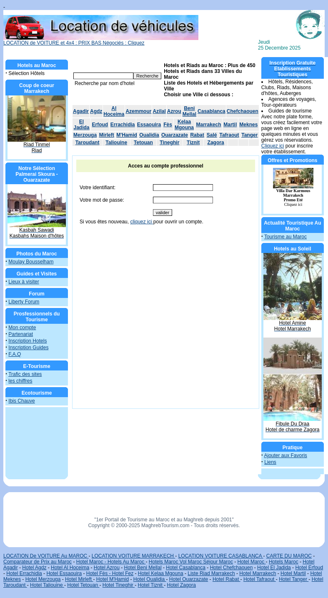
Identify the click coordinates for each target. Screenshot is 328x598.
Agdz (96, 111)
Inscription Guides (28, 347)
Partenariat (20, 334)
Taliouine (116, 142)
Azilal (159, 111)
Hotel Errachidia (24, 573)
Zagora (216, 142)
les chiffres (20, 381)
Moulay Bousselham (30, 262)
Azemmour (138, 111)
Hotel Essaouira (64, 573)
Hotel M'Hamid (112, 579)
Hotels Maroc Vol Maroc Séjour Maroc (191, 562)
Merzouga (85, 135)
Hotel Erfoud (309, 567)
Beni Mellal (189, 111)
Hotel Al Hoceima (70, 567)
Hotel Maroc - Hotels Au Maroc (111, 562)
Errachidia (122, 125)
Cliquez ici (272, 146)
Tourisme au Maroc (285, 237)
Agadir (81, 111)
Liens (270, 462)
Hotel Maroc (252, 562)
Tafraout (229, 135)
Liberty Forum (23, 302)
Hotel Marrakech (257, 573)
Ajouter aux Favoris (285, 455)
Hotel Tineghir (119, 585)
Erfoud (100, 125)
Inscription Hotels (27, 341)
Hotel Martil (293, 573)
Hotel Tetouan (83, 585)
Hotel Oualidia (149, 579)
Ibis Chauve (21, 401)
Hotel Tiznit (151, 585)
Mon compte (22, 327)
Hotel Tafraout (259, 579)
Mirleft (106, 135)
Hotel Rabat (226, 579)
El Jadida (82, 124)
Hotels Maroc (283, 562)
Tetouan (143, 142)
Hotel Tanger (293, 579)
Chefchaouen (242, 111)
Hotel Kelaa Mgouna (160, 573)
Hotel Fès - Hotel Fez (109, 573)
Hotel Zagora (181, 585)
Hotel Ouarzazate (188, 579)
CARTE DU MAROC (289, 556)
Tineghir (169, 142)
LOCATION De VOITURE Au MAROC (45, 556)
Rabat (197, 135)
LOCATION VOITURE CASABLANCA (220, 556)
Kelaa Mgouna (184, 124)
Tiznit (193, 142)
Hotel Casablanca (185, 567)
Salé (212, 135)
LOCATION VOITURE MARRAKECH (133, 556)
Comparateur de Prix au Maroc (37, 562)
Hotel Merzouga (43, 579)
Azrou (174, 111)
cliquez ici (141, 222)
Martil (230, 125)
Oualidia (149, 135)
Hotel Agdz (34, 567)
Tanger (249, 135)
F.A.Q (14, 354)
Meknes (248, 125)
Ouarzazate (174, 135)
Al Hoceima (113, 111)
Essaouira (149, 125)
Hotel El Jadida (274, 567)
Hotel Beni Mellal (143, 567)
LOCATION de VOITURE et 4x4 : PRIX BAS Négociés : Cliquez (100, 40)
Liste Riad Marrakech (211, 573)
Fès (167, 125)
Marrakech (208, 125)
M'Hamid (126, 135)
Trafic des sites (25, 374)
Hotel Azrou (107, 567)
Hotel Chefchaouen (231, 567)
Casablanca (211, 111)
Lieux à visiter (23, 282)
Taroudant (87, 142)
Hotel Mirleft (79, 579)
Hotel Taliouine (47, 585)
